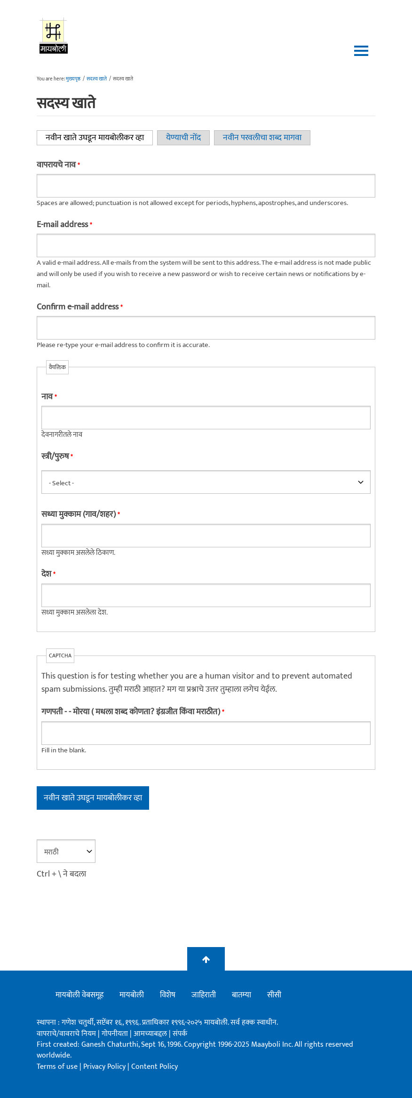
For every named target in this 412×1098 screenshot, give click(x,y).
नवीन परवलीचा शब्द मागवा (262, 138)
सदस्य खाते (97, 79)
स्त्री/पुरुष (56, 456)
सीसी (274, 995)
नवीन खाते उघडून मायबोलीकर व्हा (99, 138)
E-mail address (64, 224)
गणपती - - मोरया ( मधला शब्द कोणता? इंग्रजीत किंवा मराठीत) (132, 712)
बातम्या (241, 995)
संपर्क (180, 1033)
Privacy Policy (105, 1066)
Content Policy (154, 1066)
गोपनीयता (116, 1033)
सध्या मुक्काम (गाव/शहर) (80, 514)
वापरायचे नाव (58, 165)
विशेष (167, 995)
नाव (48, 396)
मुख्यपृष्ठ (73, 79)
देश (48, 574)
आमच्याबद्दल (151, 1033)
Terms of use (57, 1066)
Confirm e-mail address (79, 307)
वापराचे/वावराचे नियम (66, 1033)
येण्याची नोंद (183, 138)
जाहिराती (203, 995)
